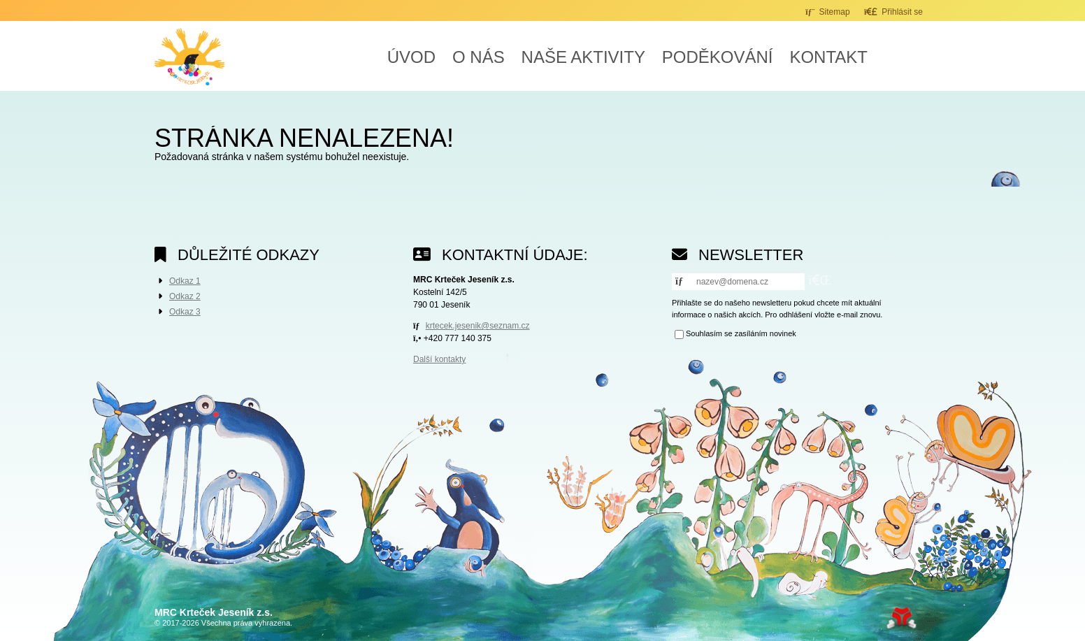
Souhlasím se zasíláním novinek (741, 333)
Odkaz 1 (185, 281)
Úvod (189, 56)
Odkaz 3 (185, 312)
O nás (478, 57)
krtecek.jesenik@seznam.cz (478, 326)
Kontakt (828, 57)
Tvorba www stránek (901, 617)
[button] (893, 11)
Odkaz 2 (185, 296)
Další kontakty (439, 359)
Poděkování (717, 57)
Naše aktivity (583, 57)
